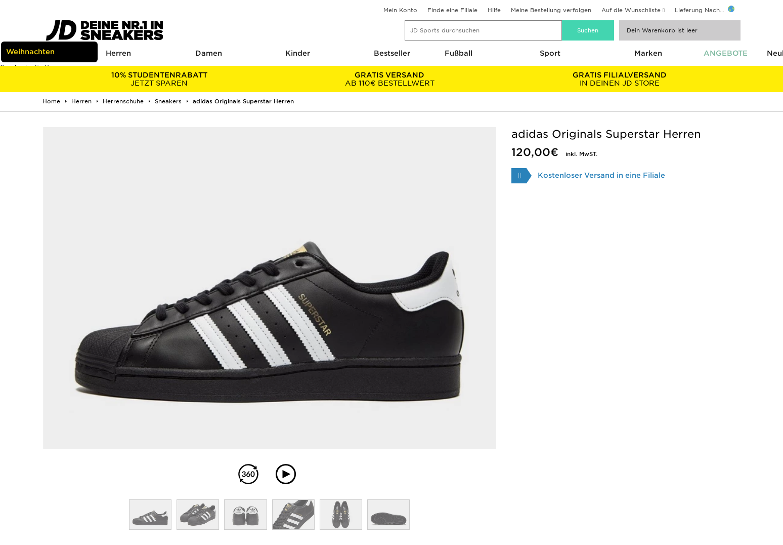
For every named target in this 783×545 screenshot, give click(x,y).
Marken (648, 53)
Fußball (458, 53)
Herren (118, 53)
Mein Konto (400, 10)
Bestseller (392, 53)
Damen (208, 53)
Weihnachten (30, 52)
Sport (550, 53)
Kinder (297, 53)
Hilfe (494, 10)
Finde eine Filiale (452, 10)
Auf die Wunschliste (631, 10)
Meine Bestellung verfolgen (551, 10)
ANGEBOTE (726, 53)
